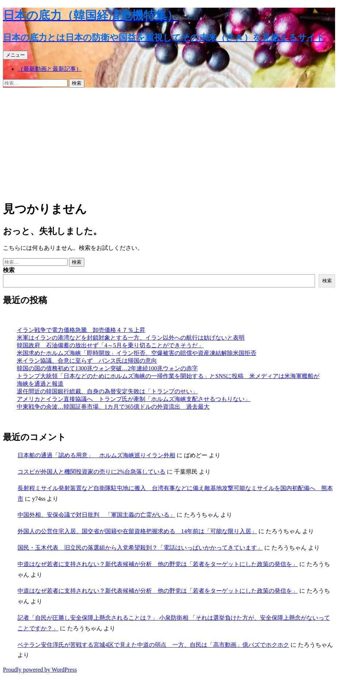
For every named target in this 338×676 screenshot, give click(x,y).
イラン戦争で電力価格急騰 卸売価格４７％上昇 (81, 330)
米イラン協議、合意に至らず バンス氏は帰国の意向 (87, 361)
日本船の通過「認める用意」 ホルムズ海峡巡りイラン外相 (96, 455)
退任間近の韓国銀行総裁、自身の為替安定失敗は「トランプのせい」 (107, 391)
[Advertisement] (169, 142)
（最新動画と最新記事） (50, 69)
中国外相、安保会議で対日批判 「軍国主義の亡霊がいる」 (96, 515)
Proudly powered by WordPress (40, 670)
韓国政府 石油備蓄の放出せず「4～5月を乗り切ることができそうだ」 (110, 345)
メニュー (15, 55)
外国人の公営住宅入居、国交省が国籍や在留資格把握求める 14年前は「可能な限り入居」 (137, 531)
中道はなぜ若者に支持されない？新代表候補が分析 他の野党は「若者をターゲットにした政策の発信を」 (158, 564)
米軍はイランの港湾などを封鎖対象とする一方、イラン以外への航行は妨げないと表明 (131, 338)
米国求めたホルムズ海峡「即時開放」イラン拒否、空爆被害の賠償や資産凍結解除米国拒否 (136, 353)
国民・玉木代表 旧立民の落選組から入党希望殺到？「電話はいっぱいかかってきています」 (140, 548)
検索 (9, 270)
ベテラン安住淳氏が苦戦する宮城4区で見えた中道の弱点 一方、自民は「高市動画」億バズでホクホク (153, 645)
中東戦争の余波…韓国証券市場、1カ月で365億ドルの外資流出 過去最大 (113, 407)
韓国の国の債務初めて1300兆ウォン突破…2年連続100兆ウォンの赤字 (107, 368)
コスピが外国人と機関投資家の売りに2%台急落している (91, 472)
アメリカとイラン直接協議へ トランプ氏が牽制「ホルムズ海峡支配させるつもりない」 (133, 399)
